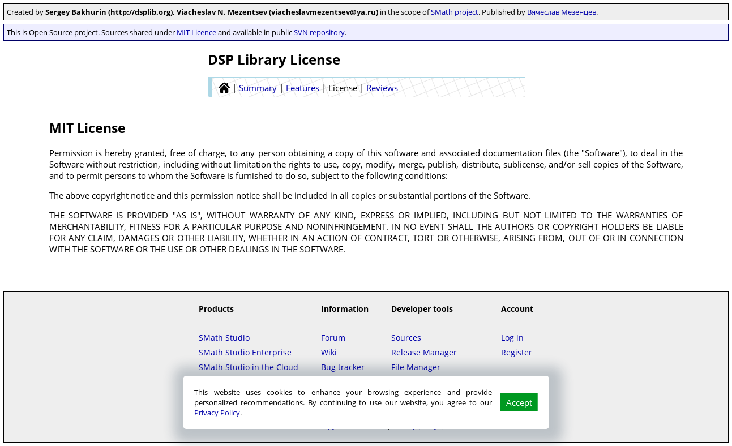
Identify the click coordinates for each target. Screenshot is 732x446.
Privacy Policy (217, 413)
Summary (258, 87)
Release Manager (424, 352)
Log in (512, 337)
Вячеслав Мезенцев (561, 12)
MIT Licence (196, 32)
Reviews (382, 87)
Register (516, 352)
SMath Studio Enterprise (245, 352)
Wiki (329, 352)
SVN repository (319, 32)
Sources (406, 337)
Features (302, 87)
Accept (519, 402)
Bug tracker (343, 367)
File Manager (415, 367)
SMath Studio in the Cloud (248, 367)
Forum (333, 337)
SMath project (454, 12)
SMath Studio (224, 337)
